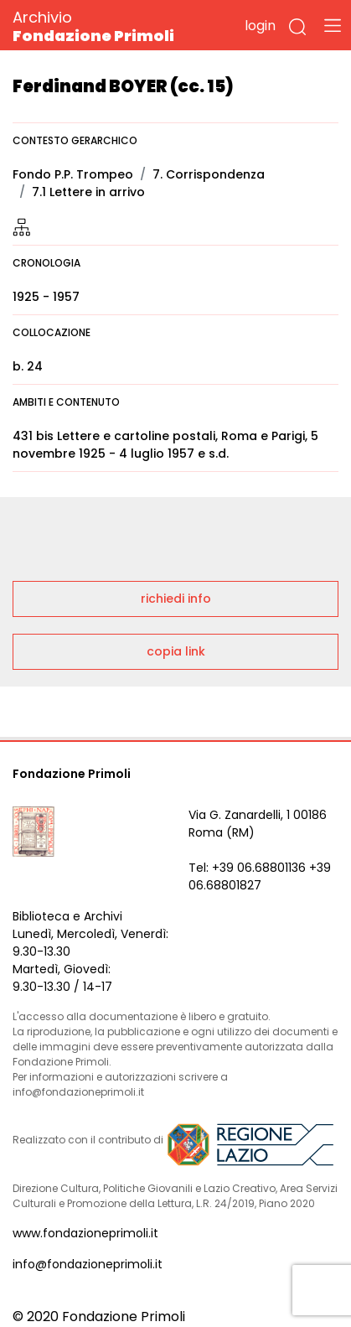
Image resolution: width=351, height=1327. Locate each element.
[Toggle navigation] (332, 25)
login (260, 25)
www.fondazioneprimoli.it (85, 1233)
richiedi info (176, 598)
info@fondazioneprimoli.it (88, 1264)
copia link (176, 651)
